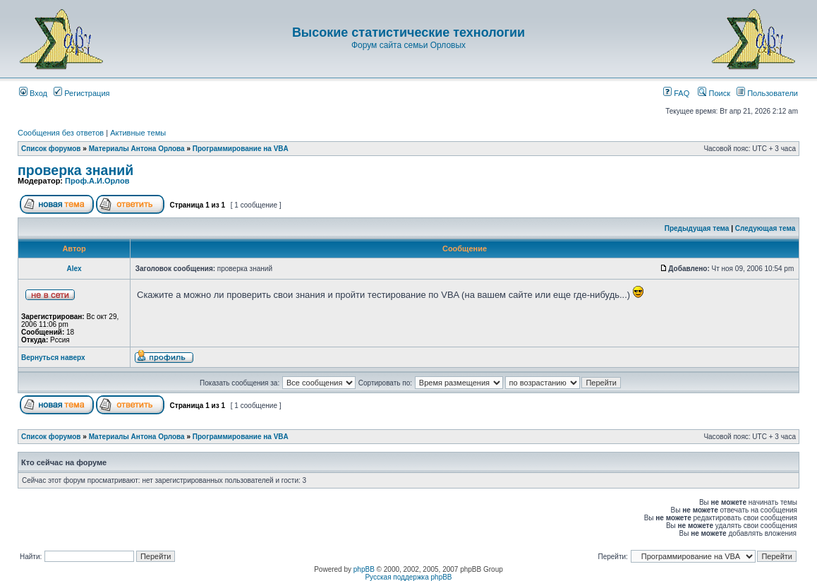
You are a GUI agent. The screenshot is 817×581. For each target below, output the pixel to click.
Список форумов (51, 148)
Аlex (73, 268)
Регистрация (81, 93)
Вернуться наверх (53, 357)
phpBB (364, 569)
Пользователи (767, 93)
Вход (33, 93)
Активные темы (138, 132)
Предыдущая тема (697, 228)
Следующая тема (765, 228)
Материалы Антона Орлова (137, 148)
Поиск (714, 93)
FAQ (676, 93)
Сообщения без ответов (61, 132)
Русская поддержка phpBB (408, 577)
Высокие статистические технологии (408, 32)
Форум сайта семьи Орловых (408, 45)
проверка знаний (75, 170)
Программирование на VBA (241, 148)
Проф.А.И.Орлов (97, 180)
